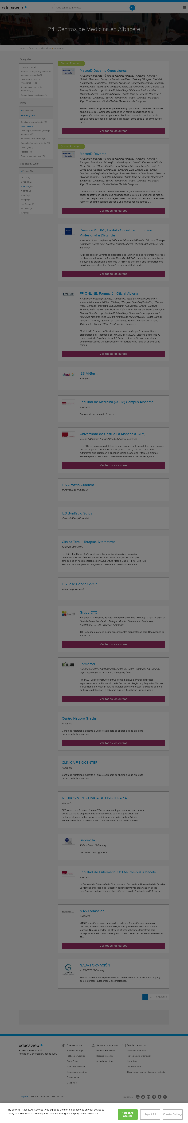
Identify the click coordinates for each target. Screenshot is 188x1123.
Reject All (150, 1114)
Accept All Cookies (128, 1114)
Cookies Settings (172, 1114)
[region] (94, 1113)
